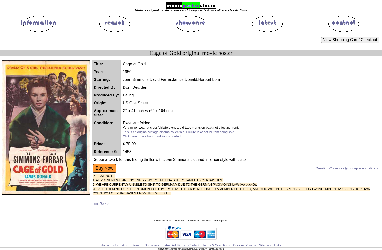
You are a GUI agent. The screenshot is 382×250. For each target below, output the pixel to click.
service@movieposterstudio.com (357, 168)
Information (120, 245)
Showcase (152, 245)
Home (105, 245)
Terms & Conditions (216, 245)
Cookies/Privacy (244, 245)
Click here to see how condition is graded (152, 136)
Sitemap (265, 245)
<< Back (101, 204)
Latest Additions (173, 245)
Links (277, 245)
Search (137, 245)
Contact (193, 245)
